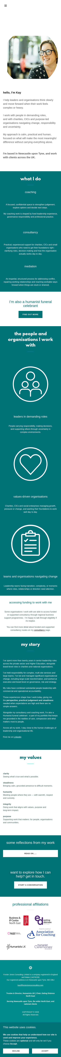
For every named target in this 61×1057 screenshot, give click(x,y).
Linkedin (17, 737)
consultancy (39, 630)
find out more (31, 314)
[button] (7, 5)
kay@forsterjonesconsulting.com (30, 985)
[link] (30, 967)
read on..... (30, 854)
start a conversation (30, 885)
